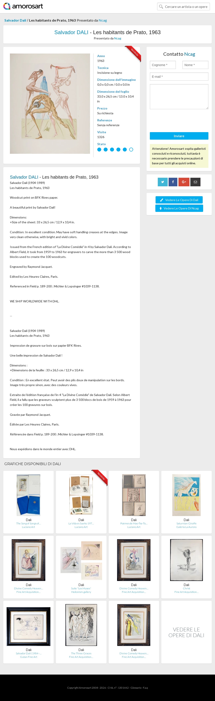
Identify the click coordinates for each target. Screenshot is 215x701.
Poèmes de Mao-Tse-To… (133, 523)
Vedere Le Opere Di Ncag (179, 208)
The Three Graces (81, 653)
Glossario (135, 687)
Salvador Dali (15, 20)
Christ (186, 588)
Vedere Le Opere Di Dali (179, 200)
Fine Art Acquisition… (28, 592)
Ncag (103, 20)
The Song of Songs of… (28, 523)
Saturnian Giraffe (186, 523)
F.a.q (145, 687)
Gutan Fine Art (28, 656)
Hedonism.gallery (81, 592)
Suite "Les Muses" (81, 588)
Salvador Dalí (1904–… (28, 653)
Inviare (179, 136)
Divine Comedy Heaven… (28, 588)
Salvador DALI (71, 32)
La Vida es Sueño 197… (81, 523)
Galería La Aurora (186, 527)
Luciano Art (28, 527)
